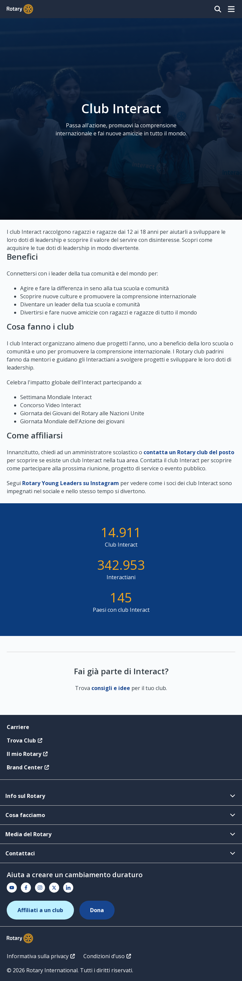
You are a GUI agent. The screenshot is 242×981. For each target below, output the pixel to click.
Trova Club (25, 740)
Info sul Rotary (121, 796)
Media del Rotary (121, 834)
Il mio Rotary (27, 754)
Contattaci (121, 853)
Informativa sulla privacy (41, 956)
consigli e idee (110, 688)
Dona (97, 910)
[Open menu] (231, 9)
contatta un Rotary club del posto (189, 452)
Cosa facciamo (121, 815)
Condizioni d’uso (107, 956)
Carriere (18, 727)
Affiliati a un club (40, 910)
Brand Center (28, 767)
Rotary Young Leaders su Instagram (70, 483)
